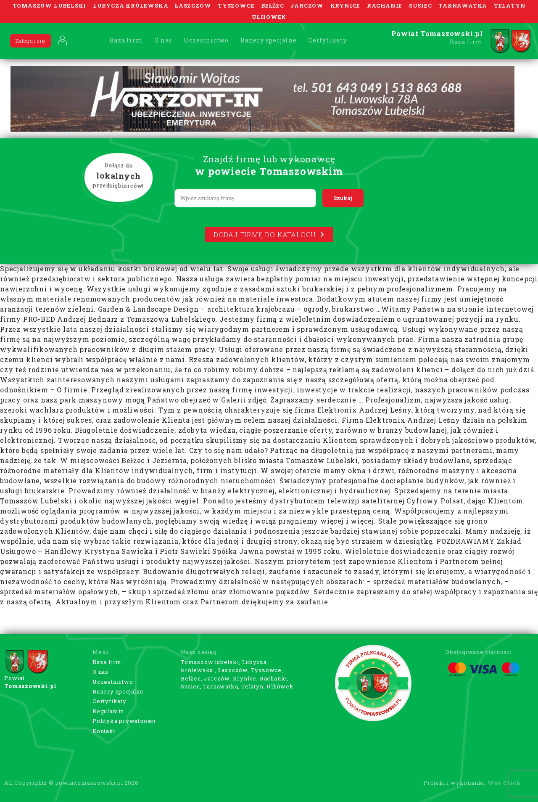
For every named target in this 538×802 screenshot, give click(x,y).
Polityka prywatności (124, 721)
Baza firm (125, 40)
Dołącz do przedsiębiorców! (118, 176)
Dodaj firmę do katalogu (269, 234)
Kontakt (104, 731)
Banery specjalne (268, 40)
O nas (163, 40)
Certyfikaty (328, 40)
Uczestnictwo (206, 40)
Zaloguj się (30, 41)
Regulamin (108, 711)
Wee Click (504, 782)
